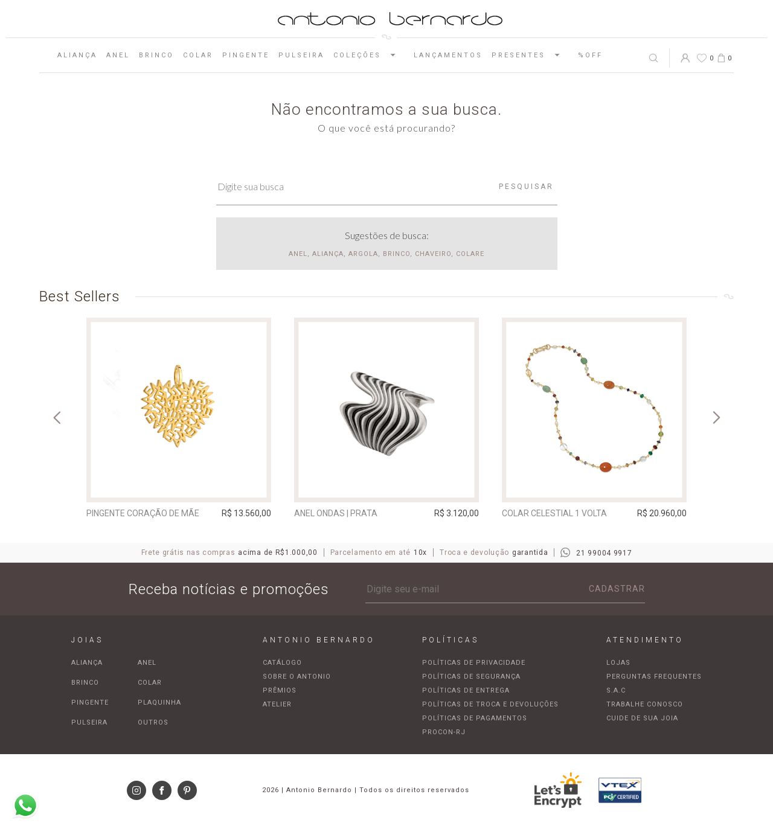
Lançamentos (448, 55)
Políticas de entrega (466, 690)
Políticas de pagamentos (474, 718)
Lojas (618, 663)
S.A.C (616, 690)
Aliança (77, 55)
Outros (153, 722)
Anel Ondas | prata (335, 513)
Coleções (369, 55)
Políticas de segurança (471, 676)
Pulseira (301, 55)
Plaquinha (159, 702)
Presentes (530, 55)
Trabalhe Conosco (644, 704)
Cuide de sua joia (642, 718)
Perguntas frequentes (654, 676)
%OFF (590, 55)
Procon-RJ (444, 732)
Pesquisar (526, 186)
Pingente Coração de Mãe (142, 513)
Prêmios (280, 690)
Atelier (277, 704)
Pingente (245, 55)
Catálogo (282, 663)
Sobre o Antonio (297, 676)
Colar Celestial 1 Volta (554, 513)
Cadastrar (617, 589)
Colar (198, 55)
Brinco (156, 55)
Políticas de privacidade (473, 663)
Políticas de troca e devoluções (490, 704)
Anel (118, 55)
